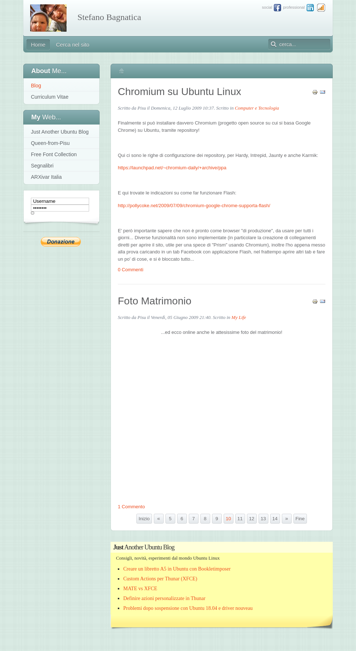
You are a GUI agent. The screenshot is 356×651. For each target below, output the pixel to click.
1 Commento (131, 506)
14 (274, 518)
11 (240, 518)
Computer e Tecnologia (257, 108)
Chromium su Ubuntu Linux (179, 91)
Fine (300, 518)
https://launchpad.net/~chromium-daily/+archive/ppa (172, 167)
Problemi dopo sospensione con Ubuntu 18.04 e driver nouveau (188, 608)
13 (263, 518)
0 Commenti (130, 269)
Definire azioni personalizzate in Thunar (164, 598)
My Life (239, 317)
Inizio (144, 518)
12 (251, 518)
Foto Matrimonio (154, 301)
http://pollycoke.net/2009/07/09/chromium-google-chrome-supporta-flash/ (194, 205)
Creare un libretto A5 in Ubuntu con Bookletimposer (177, 569)
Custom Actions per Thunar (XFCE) (160, 578)
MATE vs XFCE (140, 588)
